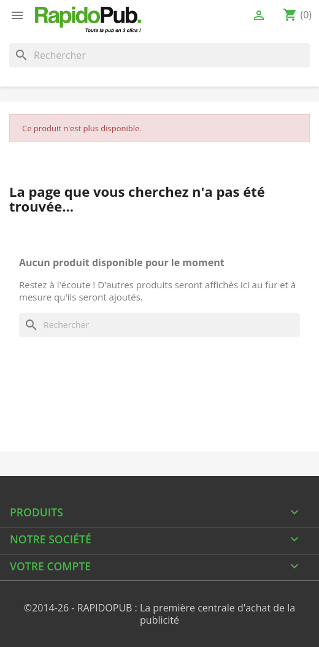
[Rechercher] (159, 55)
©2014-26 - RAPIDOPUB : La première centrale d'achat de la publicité (159, 614)
